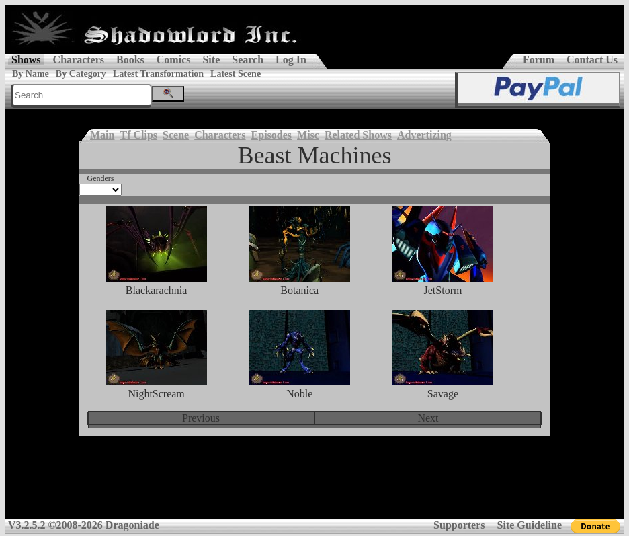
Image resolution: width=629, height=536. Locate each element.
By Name (30, 74)
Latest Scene (235, 74)
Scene (176, 135)
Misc (308, 135)
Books (130, 59)
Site (211, 59)
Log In (291, 59)
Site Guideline (529, 525)
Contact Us (592, 59)
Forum (538, 59)
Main (102, 135)
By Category (81, 74)
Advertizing (424, 135)
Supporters (459, 525)
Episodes (271, 135)
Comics (174, 59)
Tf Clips (138, 135)
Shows (26, 59)
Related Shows (358, 135)
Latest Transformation (158, 74)
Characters (78, 59)
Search (247, 59)
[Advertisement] (314, 486)
